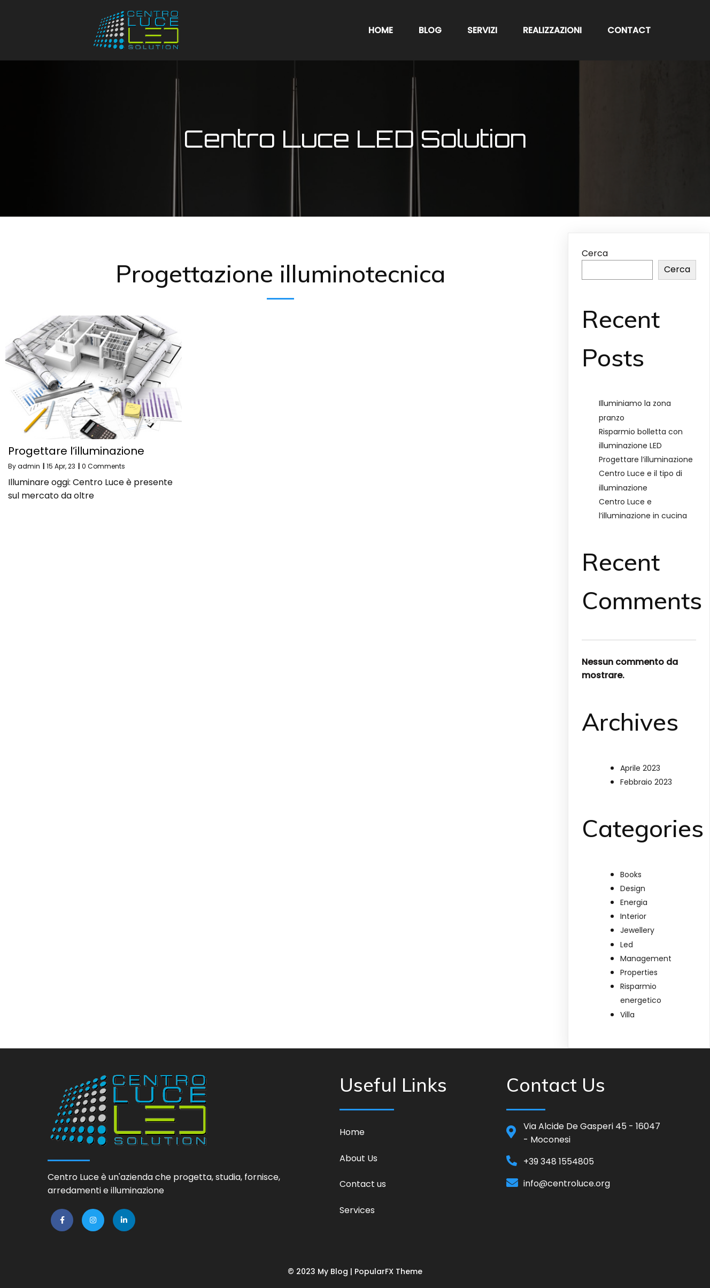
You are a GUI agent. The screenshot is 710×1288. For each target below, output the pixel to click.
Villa (627, 1014)
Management (646, 958)
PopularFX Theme (388, 1271)
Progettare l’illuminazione (646, 459)
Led (626, 944)
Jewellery (637, 930)
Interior (633, 916)
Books (631, 874)
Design (632, 888)
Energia (633, 902)
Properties (639, 972)
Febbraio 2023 (646, 782)
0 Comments (103, 466)
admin (29, 466)
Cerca (595, 253)
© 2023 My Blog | (321, 1271)
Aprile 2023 (640, 768)
